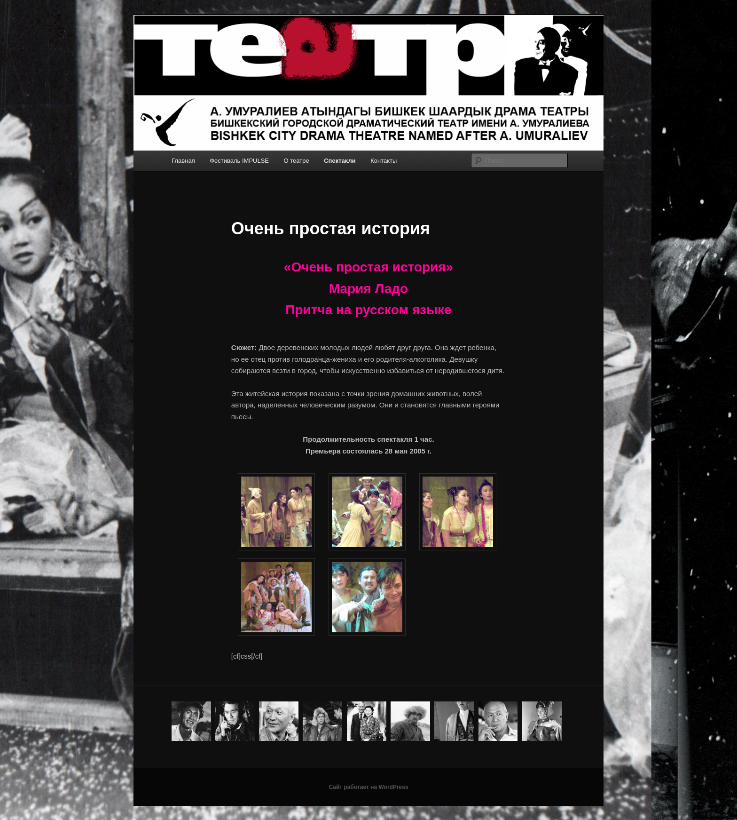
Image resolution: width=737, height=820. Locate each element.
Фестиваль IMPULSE (239, 160)
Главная (183, 160)
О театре (296, 160)
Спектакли (340, 160)
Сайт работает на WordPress (368, 787)
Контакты (383, 160)
